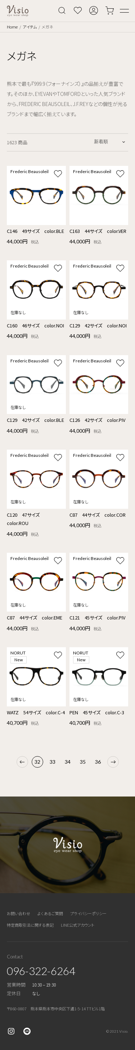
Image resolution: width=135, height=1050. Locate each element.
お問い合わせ (18, 913)
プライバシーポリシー (88, 913)
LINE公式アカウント (77, 925)
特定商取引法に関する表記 (30, 925)
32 (37, 762)
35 (83, 762)
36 (98, 762)
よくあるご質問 (50, 913)
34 (68, 762)
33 (52, 762)
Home (12, 27)
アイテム (30, 27)
